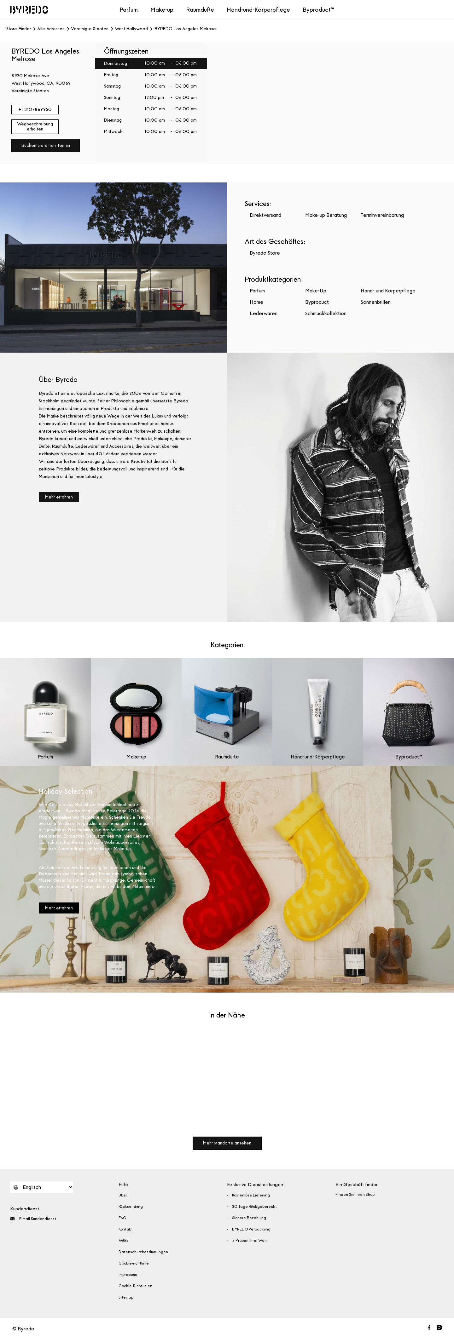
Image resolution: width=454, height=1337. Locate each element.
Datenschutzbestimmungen (143, 1252)
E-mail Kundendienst (33, 1218)
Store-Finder (18, 29)
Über (123, 1195)
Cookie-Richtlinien (135, 1286)
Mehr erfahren (59, 497)
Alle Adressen (51, 29)
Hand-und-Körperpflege (258, 9)
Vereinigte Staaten (89, 29)
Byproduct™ (318, 9)
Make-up (161, 9)
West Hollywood (131, 29)
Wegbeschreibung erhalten (35, 126)
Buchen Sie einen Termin (45, 145)
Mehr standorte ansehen (227, 1143)
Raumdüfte (200, 9)
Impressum (128, 1274)
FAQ (122, 1218)
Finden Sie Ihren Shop (355, 1194)
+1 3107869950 (35, 109)
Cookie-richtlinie (134, 1263)
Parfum (128, 9)
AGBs (124, 1240)
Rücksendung (131, 1206)
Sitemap (126, 1297)
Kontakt (126, 1229)
